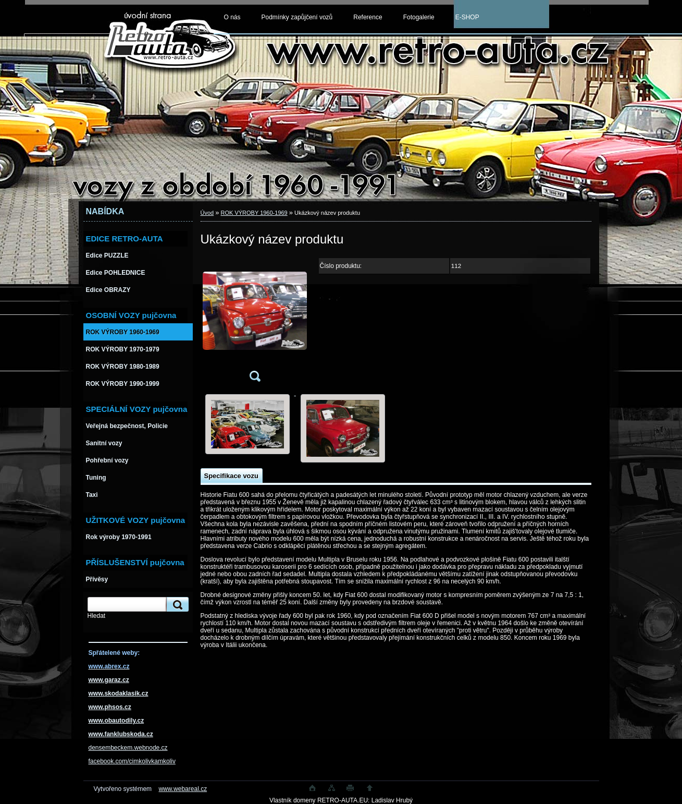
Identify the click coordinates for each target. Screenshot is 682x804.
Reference (367, 17)
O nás (232, 17)
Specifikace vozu (231, 476)
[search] (176, 604)
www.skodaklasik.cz (118, 693)
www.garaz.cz (109, 680)
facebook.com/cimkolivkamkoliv (132, 761)
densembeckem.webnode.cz (128, 747)
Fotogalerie (419, 17)
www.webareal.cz (182, 789)
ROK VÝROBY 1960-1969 (254, 213)
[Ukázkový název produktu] (255, 322)
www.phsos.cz (110, 707)
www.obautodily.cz (116, 720)
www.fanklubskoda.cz (121, 734)
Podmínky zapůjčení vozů (297, 17)
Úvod (207, 213)
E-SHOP (467, 17)
